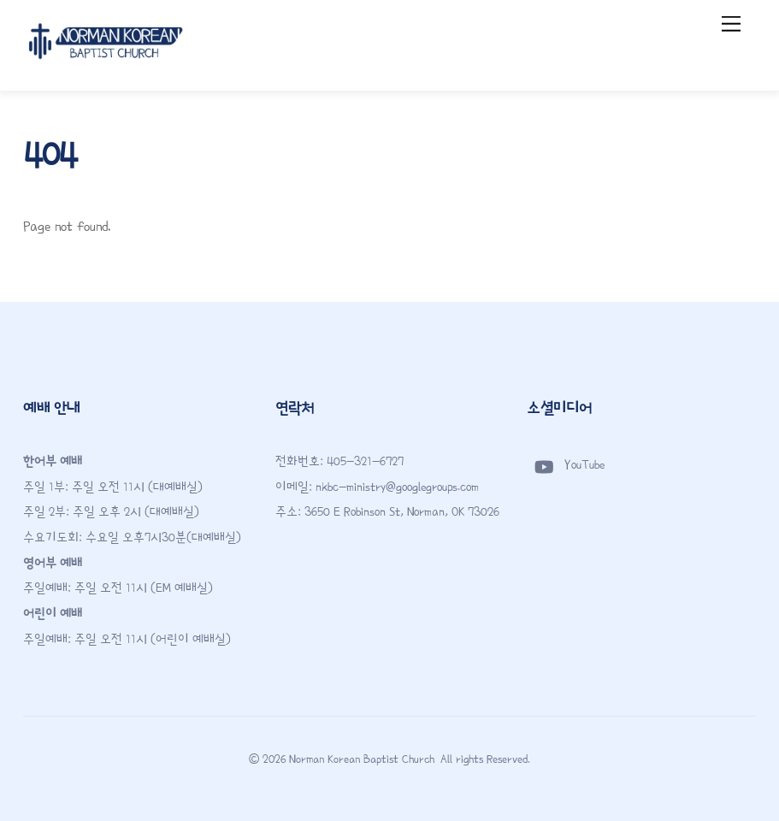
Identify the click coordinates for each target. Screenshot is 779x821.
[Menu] (731, 23)
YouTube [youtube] (566, 464)
